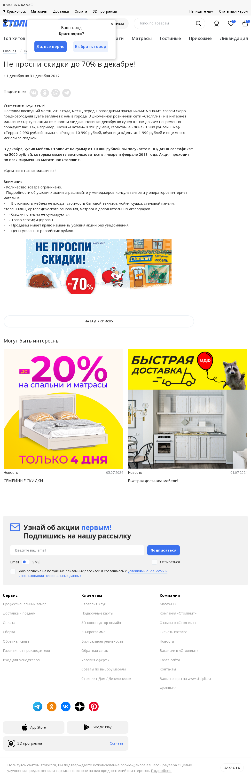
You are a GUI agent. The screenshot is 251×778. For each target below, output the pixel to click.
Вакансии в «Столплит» (179, 650)
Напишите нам (201, 11)
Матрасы (142, 38)
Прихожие (200, 38)
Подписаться (164, 550)
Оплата (81, 11)
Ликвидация (234, 38)
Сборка (9, 632)
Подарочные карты (97, 613)
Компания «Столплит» (178, 613)
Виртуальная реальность (102, 641)
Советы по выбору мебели (103, 669)
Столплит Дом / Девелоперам (106, 678)
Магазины (39, 11)
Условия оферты (95, 659)
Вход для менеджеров (21, 659)
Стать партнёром (233, 11)
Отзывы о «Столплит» (178, 622)
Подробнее (161, 770)
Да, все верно (50, 46)
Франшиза (168, 687)
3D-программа (105, 11)
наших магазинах (39, 170)
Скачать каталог (173, 632)
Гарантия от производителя (26, 650)
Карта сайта (170, 659)
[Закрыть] (112, 24)
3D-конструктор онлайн (101, 622)
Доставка (61, 11)
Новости (167, 641)
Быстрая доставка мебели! (153, 480)
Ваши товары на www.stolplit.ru (185, 678)
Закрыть (232, 767)
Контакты (168, 669)
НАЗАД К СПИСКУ (99, 321)
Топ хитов (14, 38)
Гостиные (170, 38)
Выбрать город (91, 46)
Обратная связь (16, 641)
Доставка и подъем (19, 613)
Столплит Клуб (93, 603)
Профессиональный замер (25, 603)
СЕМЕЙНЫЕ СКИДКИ (23, 480)
